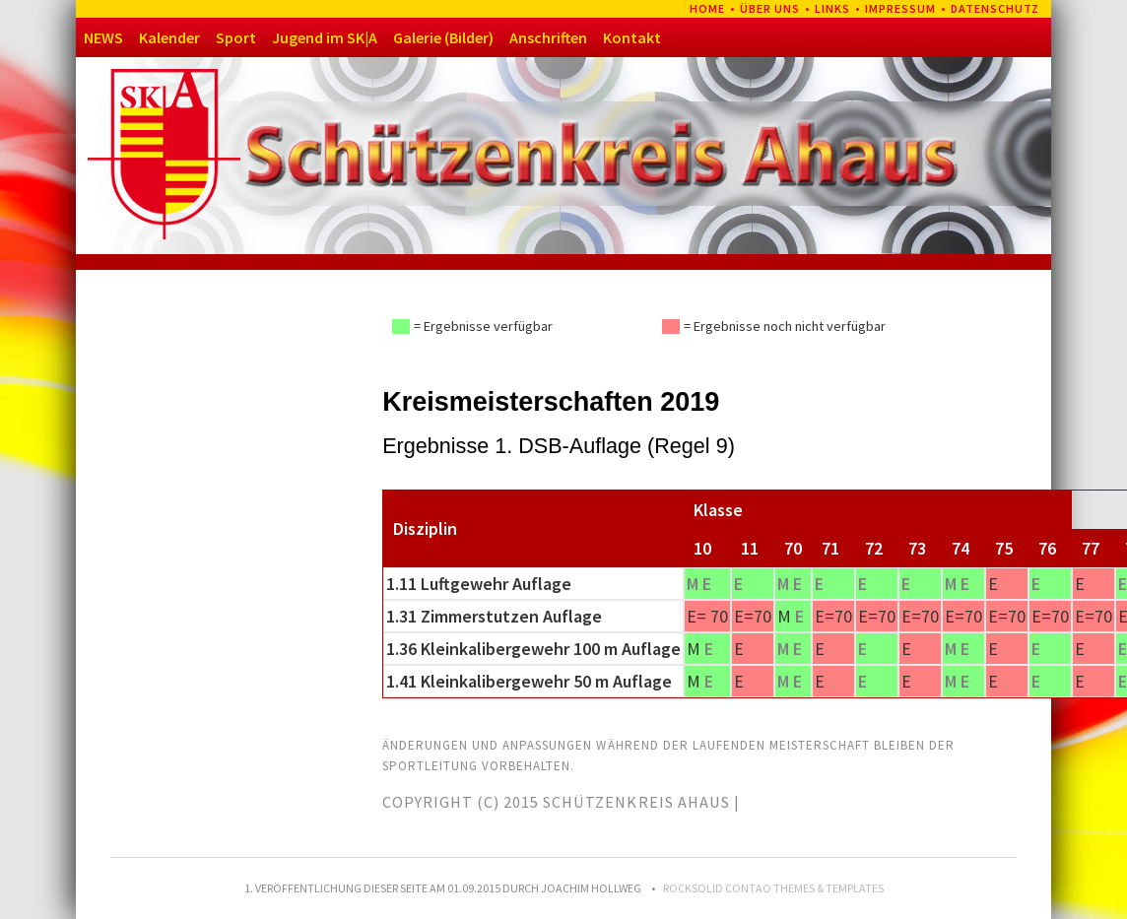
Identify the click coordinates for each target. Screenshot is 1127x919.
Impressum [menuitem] (900, 8)
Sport (236, 37)
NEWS (103, 37)
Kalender (169, 37)
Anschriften (548, 37)
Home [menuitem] (707, 8)
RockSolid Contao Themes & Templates (773, 888)
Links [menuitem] (832, 8)
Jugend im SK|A (324, 37)
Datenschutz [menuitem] (995, 8)
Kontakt (632, 37)
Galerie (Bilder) (443, 37)
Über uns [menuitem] (770, 8)
